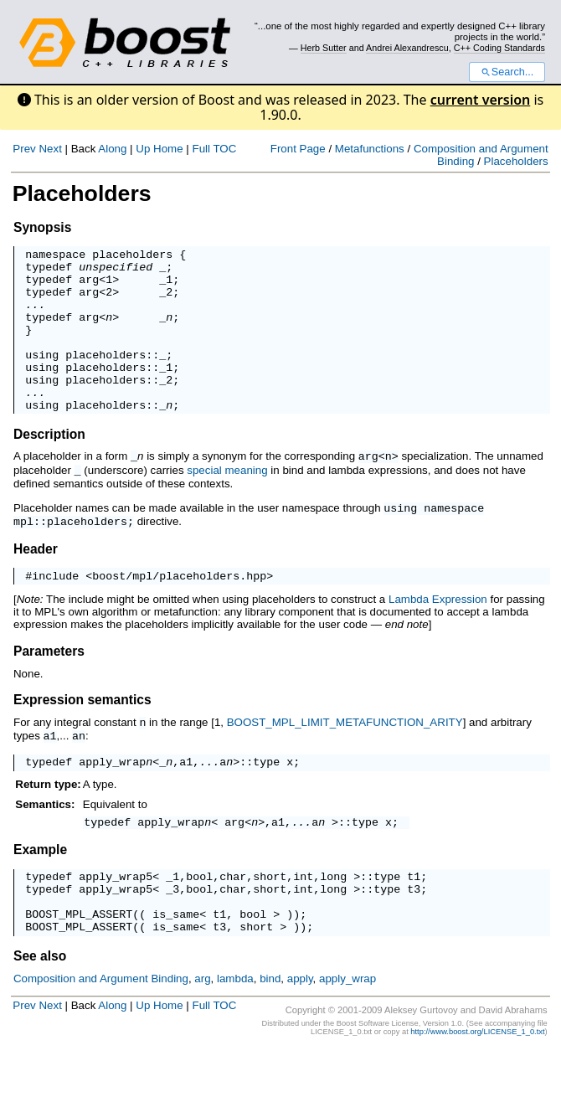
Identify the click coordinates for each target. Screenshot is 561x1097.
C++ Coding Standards (499, 48)
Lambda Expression (438, 631)
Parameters (49, 683)
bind (270, 1026)
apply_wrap (112, 793)
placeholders (132, 256)
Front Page (298, 148)
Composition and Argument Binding (100, 1026)
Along (112, 148)
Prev (24, 148)
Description (49, 467)
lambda (235, 1026)
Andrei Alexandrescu (407, 48)
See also (39, 1004)
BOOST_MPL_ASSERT (78, 958)
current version (480, 99)
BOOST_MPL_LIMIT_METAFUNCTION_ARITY (345, 754)
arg (89, 286)
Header (35, 578)
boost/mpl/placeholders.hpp (179, 607)
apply (300, 1026)
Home (168, 148)
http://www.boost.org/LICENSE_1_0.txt (477, 1079)
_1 (165, 286)
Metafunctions (369, 148)
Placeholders (516, 161)
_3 (172, 928)
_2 (165, 301)
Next (50, 148)
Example (40, 885)
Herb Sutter (324, 48)
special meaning (227, 502)
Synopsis (42, 227)
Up (143, 148)
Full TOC (214, 148)
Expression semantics (82, 731)
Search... (507, 72)
